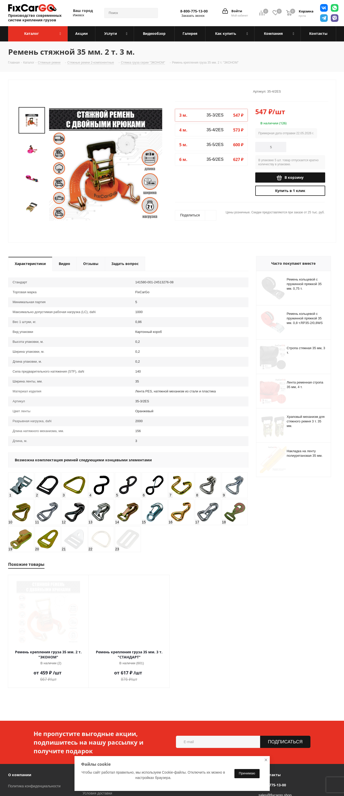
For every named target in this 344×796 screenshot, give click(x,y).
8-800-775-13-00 (194, 11)
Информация (95, 747)
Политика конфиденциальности (34, 759)
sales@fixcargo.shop (275, 768)
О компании (19, 747)
